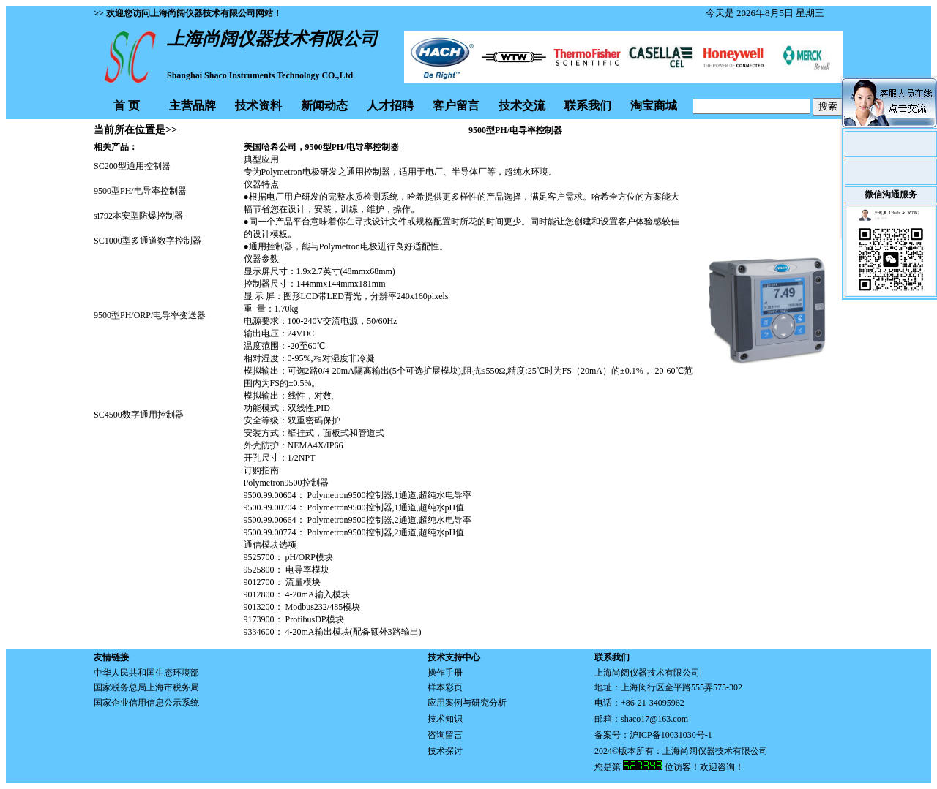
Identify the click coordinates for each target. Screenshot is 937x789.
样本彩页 (445, 687)
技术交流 (522, 105)
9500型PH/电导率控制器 (140, 191)
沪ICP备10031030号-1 (671, 735)
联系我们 (587, 105)
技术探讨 (445, 751)
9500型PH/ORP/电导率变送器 (150, 315)
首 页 (126, 105)
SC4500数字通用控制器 (139, 414)
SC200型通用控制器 (132, 166)
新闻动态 (324, 105)
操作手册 (445, 673)
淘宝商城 (653, 105)
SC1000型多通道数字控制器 (147, 240)
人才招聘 (390, 105)
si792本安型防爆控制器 (138, 216)
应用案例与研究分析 (467, 703)
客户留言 (456, 105)
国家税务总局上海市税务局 (146, 687)
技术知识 (445, 719)
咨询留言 (445, 735)
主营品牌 (192, 105)
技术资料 (258, 105)
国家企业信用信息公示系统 (146, 703)
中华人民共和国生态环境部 (146, 673)
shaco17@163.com (654, 719)
